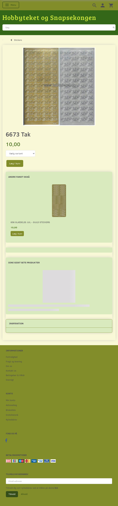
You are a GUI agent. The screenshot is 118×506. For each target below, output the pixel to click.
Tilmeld (11, 494)
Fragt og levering (14, 361)
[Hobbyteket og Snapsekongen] (49, 17)
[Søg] (114, 27)
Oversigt (10, 379)
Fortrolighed (11, 356)
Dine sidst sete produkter (24, 262)
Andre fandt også (19, 176)
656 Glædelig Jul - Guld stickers (30, 222)
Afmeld (24, 494)
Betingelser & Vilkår (15, 375)
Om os (9, 366)
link (56, 487)
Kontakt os (11, 370)
